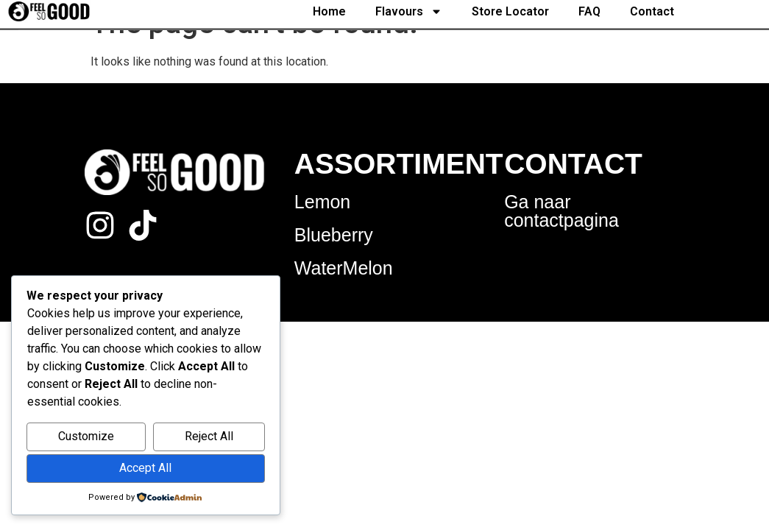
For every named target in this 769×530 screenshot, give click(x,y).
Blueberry (333, 235)
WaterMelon (343, 268)
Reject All (209, 436)
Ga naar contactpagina (561, 210)
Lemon (322, 201)
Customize (86, 436)
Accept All (145, 468)
